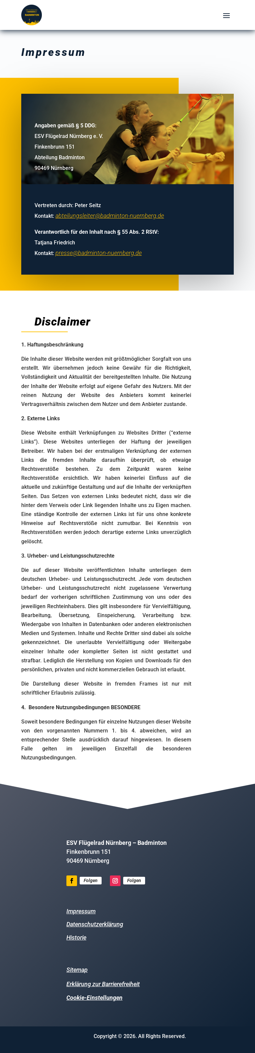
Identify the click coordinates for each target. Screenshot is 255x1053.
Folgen (91, 880)
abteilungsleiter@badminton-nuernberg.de (110, 214)
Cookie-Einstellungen (94, 997)
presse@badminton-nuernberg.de (99, 251)
